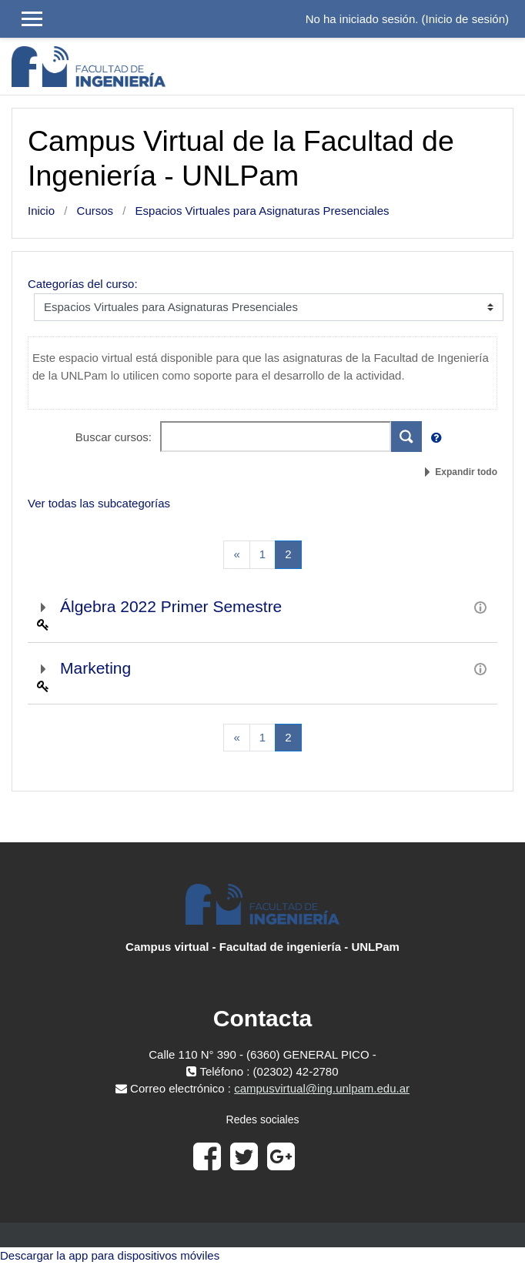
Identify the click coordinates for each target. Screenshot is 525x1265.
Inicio (41, 210)
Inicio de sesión (465, 18)
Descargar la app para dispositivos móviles (109, 1255)
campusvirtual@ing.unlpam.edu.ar (322, 1088)
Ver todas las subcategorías (99, 503)
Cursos (95, 210)
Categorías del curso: (83, 283)
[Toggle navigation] (503, 66)
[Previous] (236, 554)
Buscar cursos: (115, 436)
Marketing (95, 668)
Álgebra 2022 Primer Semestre (171, 606)
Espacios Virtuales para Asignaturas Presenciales (262, 210)
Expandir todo (466, 472)
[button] (440, 438)
